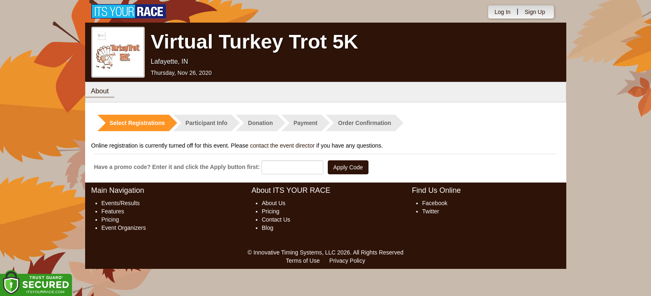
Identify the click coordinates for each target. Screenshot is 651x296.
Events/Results (121, 203)
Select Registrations (137, 123)
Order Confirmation (364, 123)
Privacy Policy (347, 260)
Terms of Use (303, 260)
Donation (260, 123)
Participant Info (206, 123)
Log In (502, 12)
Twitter (430, 211)
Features (113, 211)
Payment (305, 123)
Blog (267, 227)
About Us (274, 203)
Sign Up (535, 12)
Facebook (434, 203)
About (101, 91)
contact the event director (282, 145)
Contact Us (276, 219)
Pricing (110, 219)
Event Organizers (124, 227)
